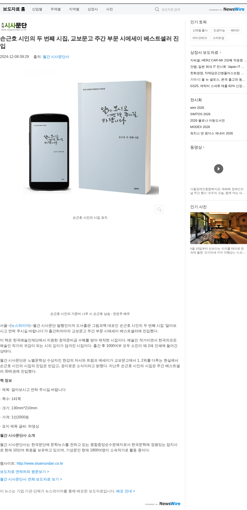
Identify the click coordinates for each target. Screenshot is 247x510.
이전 (194, 228)
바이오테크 (200, 38)
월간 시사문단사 (56, 57)
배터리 (235, 30)
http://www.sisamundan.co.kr (40, 463)
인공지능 (219, 30)
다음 (243, 228)
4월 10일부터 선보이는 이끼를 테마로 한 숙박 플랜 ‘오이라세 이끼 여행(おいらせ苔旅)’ (218, 252)
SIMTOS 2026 (200, 114)
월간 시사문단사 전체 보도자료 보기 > (31, 479)
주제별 (56, 9)
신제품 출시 (200, 30)
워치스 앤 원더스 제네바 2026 (211, 133)
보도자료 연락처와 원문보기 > (24, 472)
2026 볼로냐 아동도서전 (207, 120)
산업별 (37, 9)
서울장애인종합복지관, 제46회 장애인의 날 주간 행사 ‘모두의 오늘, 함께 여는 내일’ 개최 (218, 193)
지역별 (74, 9)
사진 (109, 9)
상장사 (93, 9)
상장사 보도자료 (204, 52)
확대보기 (159, 209)
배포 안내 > (125, 491)
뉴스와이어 (20, 325)
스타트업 (218, 38)
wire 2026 (197, 107)
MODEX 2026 (200, 127)
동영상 (196, 147)
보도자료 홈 (14, 9)
